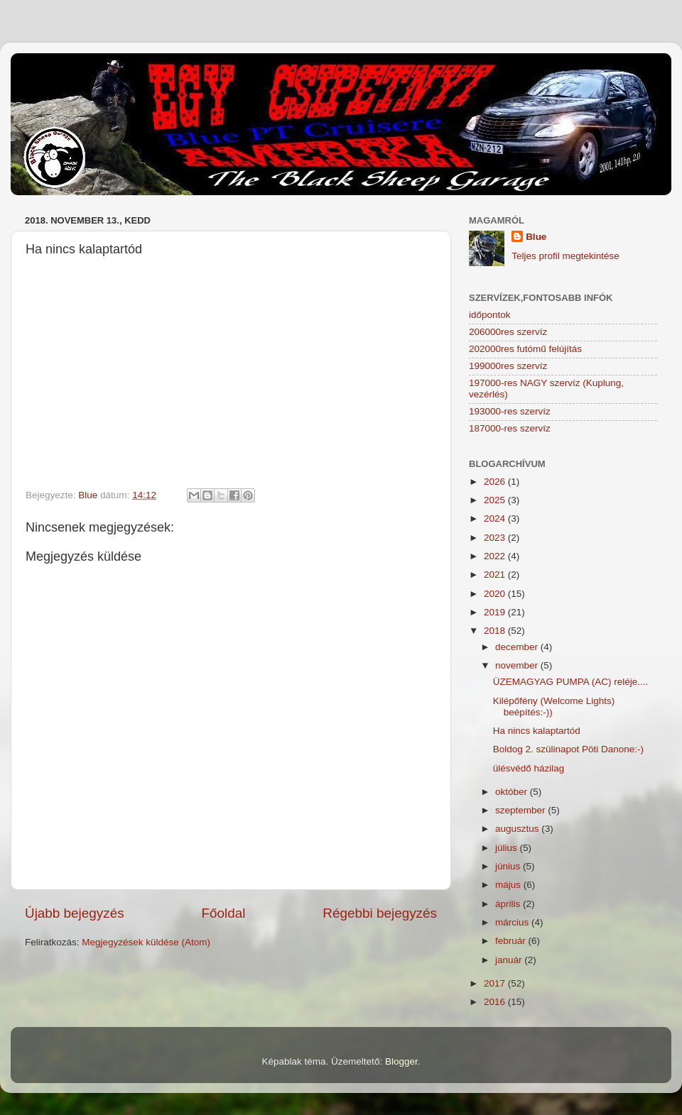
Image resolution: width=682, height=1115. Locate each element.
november (518, 665)
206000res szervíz (508, 331)
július (507, 847)
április (509, 904)
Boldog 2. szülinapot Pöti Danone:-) (568, 749)
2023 (496, 537)
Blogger (401, 1061)
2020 (496, 593)
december (518, 647)
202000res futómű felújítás (525, 349)
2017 (496, 983)
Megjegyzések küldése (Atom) (146, 942)
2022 (496, 556)
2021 (496, 574)
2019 (496, 612)
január (509, 960)
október (512, 791)
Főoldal (224, 913)
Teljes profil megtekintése (565, 256)
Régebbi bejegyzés (380, 913)
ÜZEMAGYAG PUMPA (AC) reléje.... (571, 681)
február (512, 940)
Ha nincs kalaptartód (536, 730)
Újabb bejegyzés (74, 913)
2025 (496, 500)
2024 (496, 518)
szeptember (521, 810)
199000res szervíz (508, 366)
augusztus (518, 828)
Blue (536, 236)
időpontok (490, 314)
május (509, 884)
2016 (496, 1001)
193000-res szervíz (510, 411)
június (509, 866)
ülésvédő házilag (529, 768)
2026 (496, 481)
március (513, 922)
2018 (496, 630)
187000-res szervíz (510, 428)
